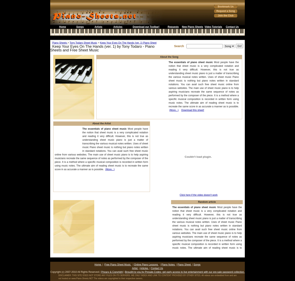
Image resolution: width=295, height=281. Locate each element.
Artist (135, 268)
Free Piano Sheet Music (117, 264)
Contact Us (232, 26)
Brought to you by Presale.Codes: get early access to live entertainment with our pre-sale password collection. (185, 272)
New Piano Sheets (192, 26)
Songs (80, 26)
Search (180, 46)
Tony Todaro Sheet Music (83, 42)
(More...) (173, 110)
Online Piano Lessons (146, 264)
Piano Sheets (60, 42)
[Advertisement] (147, 37)
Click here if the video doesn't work (199, 195)
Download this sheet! (192, 110)
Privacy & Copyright (112, 272)
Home (62, 26)
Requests (173, 26)
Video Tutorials (213, 26)
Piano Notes (168, 264)
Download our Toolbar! (146, 26)
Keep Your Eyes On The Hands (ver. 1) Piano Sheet (128, 42)
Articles (117, 26)
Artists (98, 26)
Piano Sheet (184, 264)
